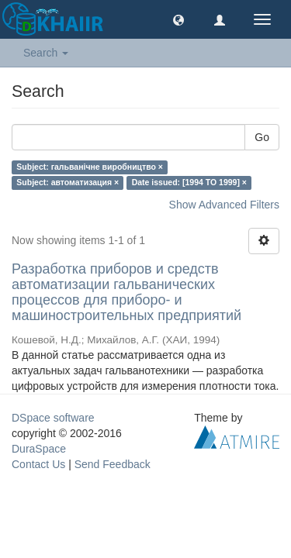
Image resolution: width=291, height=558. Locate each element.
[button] (178, 19)
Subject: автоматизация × (67, 182)
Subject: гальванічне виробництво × (89, 166)
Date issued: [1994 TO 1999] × (189, 182)
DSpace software (53, 418)
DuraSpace (39, 449)
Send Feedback (112, 464)
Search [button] (45, 52)
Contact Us (38, 464)
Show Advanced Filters (224, 204)
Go (262, 137)
